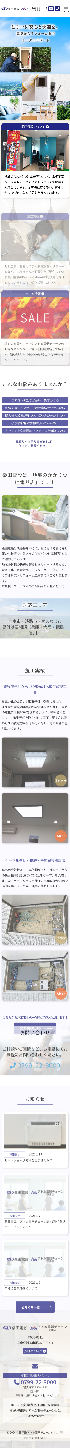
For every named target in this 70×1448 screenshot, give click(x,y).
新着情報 (53, 1408)
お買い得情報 (18, 1413)
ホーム (15, 1408)
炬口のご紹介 (35, 1361)
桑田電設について (35, 147)
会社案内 (27, 1408)
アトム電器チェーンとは (44, 1413)
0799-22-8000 (35, 1072)
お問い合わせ (35, 1419)
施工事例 (40, 1408)
